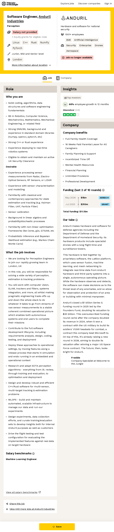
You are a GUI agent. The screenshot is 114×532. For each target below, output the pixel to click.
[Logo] (10, 4)
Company (64, 78)
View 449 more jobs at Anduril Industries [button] (30, 509)
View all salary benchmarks (21, 492)
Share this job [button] (15, 503)
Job (47, 78)
